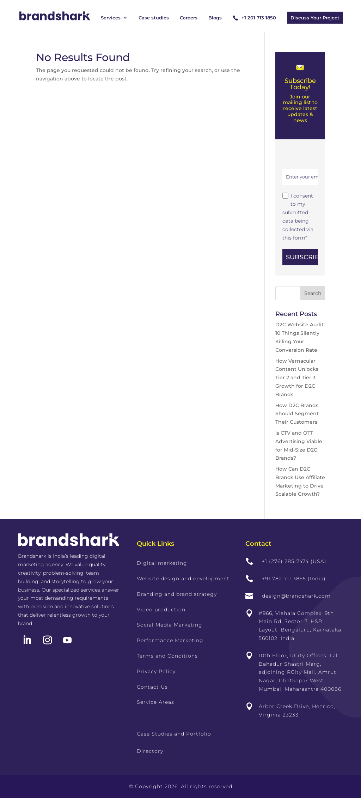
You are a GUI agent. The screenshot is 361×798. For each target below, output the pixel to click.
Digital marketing (162, 563)
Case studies (154, 17)
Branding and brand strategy (177, 594)
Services (111, 17)
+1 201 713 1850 (258, 17)
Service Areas (155, 702)
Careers (188, 17)
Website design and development (183, 578)
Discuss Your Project (314, 17)
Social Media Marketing (169, 625)
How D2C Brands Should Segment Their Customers (297, 413)
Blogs (215, 17)
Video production (161, 609)
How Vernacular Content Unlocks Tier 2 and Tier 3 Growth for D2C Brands (296, 378)
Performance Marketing (170, 640)
